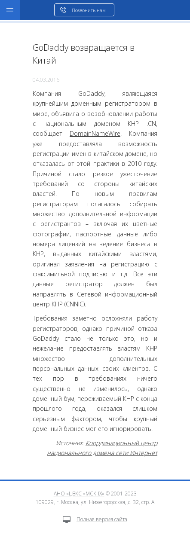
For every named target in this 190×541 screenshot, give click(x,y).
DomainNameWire (95, 133)
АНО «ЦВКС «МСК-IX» (79, 493)
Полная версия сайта (95, 519)
